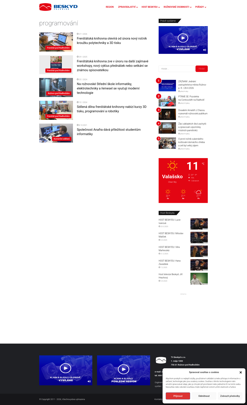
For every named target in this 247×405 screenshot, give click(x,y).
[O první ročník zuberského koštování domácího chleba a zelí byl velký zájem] (167, 143)
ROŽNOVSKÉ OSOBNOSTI (176, 7)
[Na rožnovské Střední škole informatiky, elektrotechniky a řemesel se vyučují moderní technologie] (56, 87)
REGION (110, 7)
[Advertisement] (183, 316)
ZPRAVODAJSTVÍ (126, 7)
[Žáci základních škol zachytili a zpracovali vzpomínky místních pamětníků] (167, 128)
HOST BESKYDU (150, 7)
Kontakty (158, 399)
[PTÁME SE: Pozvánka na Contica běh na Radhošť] (167, 100)
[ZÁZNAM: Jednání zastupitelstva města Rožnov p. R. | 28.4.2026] (167, 85)
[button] (240, 372)
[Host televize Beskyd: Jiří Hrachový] (199, 279)
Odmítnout (204, 396)
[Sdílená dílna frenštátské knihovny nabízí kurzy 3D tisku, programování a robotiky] (56, 110)
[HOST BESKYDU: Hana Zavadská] (199, 265)
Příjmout (177, 396)
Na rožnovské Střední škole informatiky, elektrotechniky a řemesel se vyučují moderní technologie (108, 88)
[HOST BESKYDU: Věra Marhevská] (199, 251)
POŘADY (199, 7)
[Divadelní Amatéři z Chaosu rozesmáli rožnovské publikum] (167, 114)
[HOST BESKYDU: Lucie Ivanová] (199, 224)
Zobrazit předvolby (230, 396)
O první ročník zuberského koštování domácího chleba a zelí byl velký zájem (191, 142)
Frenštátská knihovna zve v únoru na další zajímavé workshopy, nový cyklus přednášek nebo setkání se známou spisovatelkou (112, 65)
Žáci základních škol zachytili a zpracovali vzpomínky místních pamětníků (192, 127)
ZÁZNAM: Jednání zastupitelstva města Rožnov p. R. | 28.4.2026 (192, 84)
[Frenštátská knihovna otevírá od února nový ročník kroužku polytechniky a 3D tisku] (56, 41)
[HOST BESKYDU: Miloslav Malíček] (199, 237)
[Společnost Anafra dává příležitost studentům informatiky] (56, 133)
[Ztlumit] (204, 50)
